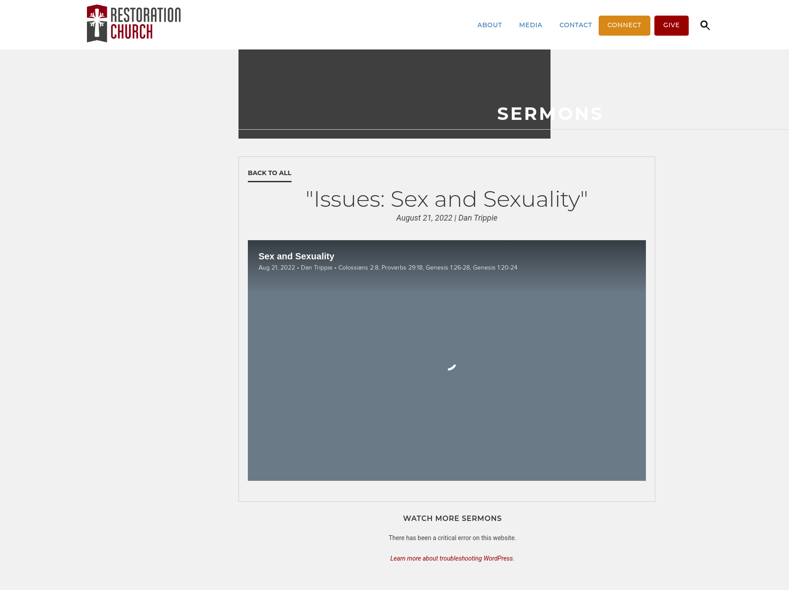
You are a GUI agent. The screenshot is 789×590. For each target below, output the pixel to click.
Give (671, 25)
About (492, 25)
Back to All (270, 173)
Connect (624, 25)
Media (534, 25)
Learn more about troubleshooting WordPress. (452, 558)
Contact (575, 25)
